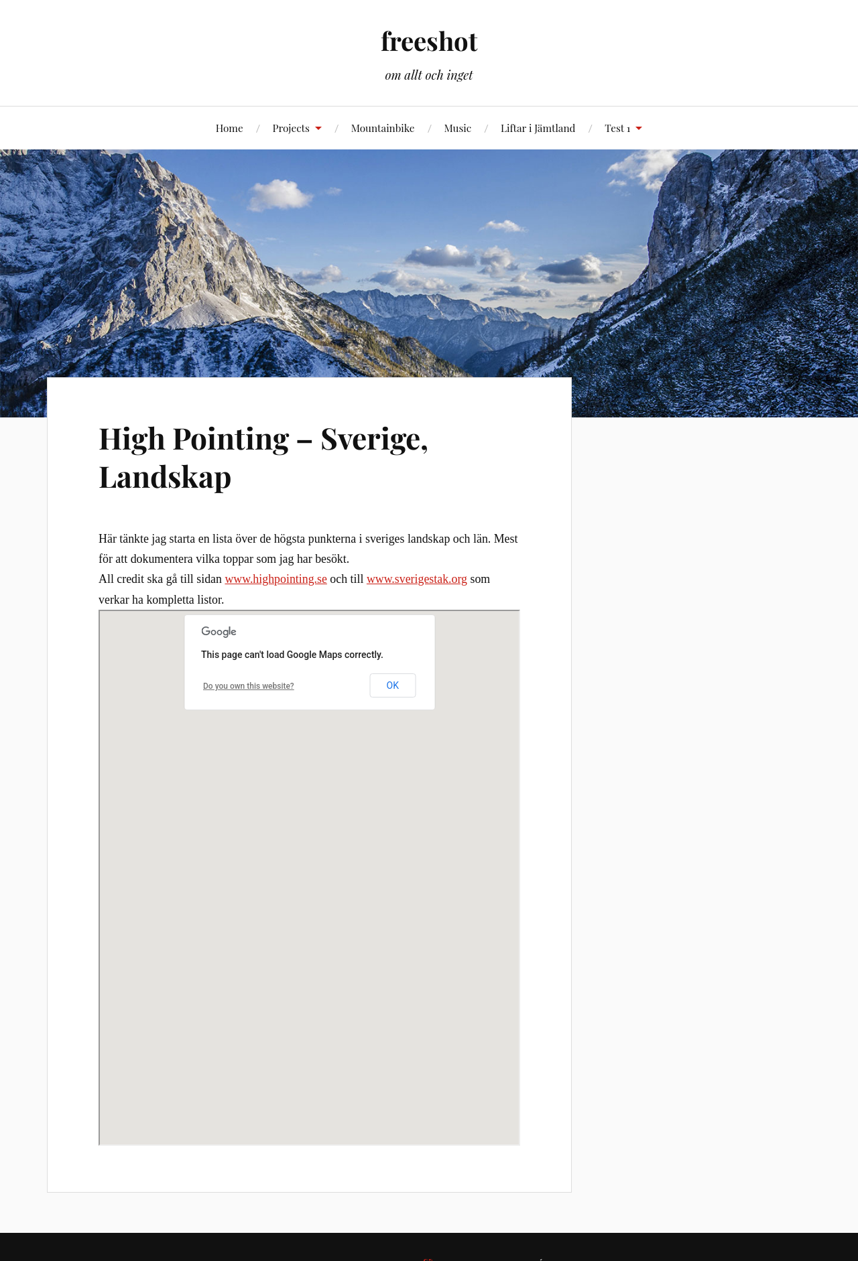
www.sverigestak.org (417, 579)
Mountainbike (383, 128)
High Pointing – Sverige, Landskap (263, 456)
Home (229, 128)
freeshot (429, 40)
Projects (290, 128)
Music (457, 128)
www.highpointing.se (276, 579)
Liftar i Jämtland (538, 128)
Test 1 (617, 128)
